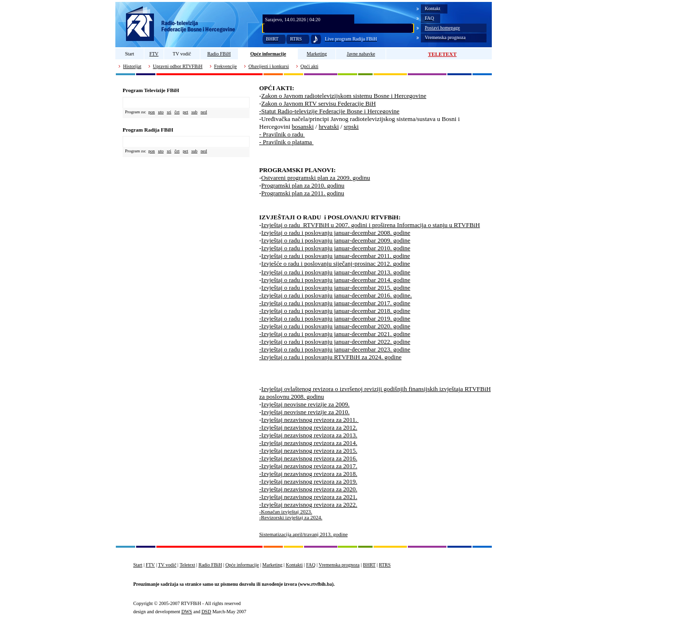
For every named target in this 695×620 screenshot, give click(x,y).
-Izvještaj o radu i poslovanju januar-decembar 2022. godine (334, 341)
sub (195, 111)
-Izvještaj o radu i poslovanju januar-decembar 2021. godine (334, 333)
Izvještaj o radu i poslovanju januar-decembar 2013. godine (335, 272)
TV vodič (182, 53)
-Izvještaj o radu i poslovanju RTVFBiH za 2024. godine (330, 357)
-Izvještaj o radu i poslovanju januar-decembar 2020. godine (334, 326)
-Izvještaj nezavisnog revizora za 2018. (308, 473)
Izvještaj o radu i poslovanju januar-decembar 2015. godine (335, 287)
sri (169, 111)
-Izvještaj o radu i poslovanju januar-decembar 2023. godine (334, 349)
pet (185, 111)
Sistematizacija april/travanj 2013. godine (303, 534)
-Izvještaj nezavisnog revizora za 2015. (308, 450)
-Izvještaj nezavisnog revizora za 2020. (308, 489)
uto (161, 111)
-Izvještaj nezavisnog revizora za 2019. (308, 481)
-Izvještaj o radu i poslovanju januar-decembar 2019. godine (334, 318)
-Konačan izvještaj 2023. (285, 511)
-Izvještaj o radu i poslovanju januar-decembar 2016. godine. (335, 295)
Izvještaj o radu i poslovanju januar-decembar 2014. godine (335, 279)
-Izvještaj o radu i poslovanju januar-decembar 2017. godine (334, 303)
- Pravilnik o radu (282, 134)
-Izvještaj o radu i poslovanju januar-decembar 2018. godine (334, 310)
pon (151, 111)
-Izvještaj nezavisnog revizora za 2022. (308, 504)
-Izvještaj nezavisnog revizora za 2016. (308, 458)
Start (129, 53)
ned (204, 111)
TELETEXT (442, 54)
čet (177, 111)
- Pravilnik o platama (286, 142)
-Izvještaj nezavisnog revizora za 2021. (308, 496)
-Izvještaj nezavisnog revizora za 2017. (308, 466)
